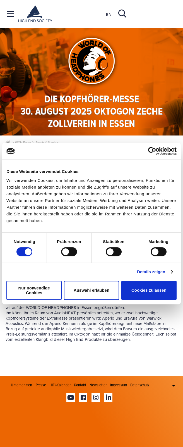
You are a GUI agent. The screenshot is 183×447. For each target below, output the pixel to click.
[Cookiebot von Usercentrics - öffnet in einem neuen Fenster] (152, 151)
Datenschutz (140, 384)
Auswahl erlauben (91, 290)
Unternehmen (21, 384)
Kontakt (80, 384)
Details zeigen (151, 271)
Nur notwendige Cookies (34, 290)
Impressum (118, 384)
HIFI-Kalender (60, 384)
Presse (41, 384)
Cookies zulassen (149, 290)
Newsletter (98, 384)
